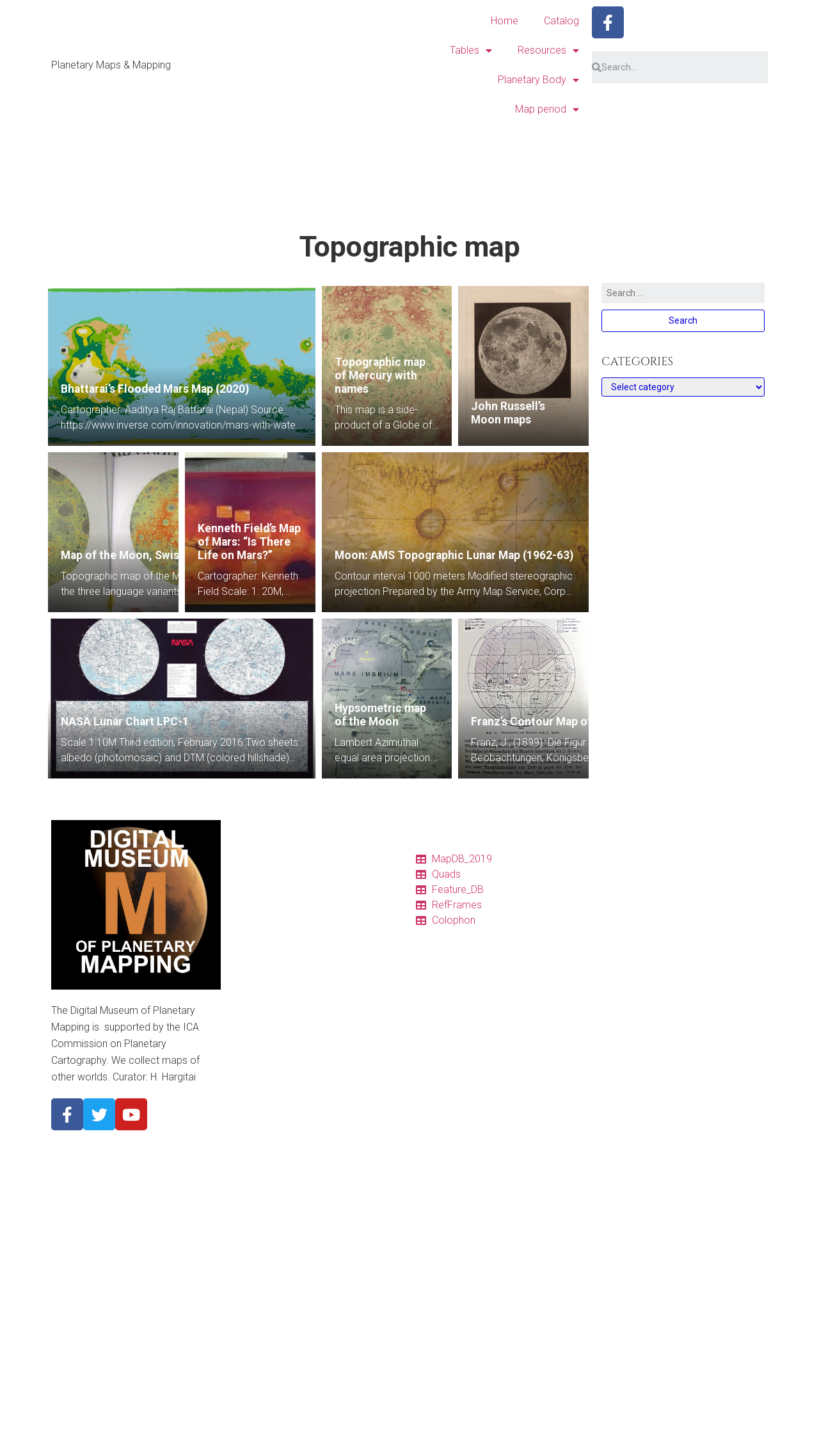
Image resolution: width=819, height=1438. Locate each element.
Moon (246, 1147)
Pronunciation (262, 1040)
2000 (244, 1316)
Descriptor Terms (269, 1055)
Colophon (254, 948)
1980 (244, 1347)
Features (251, 933)
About (246, 1086)
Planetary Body (538, 79)
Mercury (250, 1117)
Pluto (244, 1255)
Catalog (561, 21)
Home (504, 21)
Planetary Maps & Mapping (111, 65)
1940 (244, 1408)
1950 (244, 1393)
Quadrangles (259, 917)
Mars (244, 1178)
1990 (244, 1332)
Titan (244, 1240)
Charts (247, 902)
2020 (244, 1286)
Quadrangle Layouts (274, 994)
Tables (471, 50)
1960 (244, 1378)
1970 (244, 1362)
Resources (548, 50)
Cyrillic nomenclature (276, 1071)
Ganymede (255, 1224)
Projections (257, 1009)
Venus (246, 1132)
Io (237, 1194)
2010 (244, 1301)
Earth (244, 1163)
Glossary (252, 1025)
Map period (547, 109)
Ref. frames (257, 963)
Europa (248, 1209)
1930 (244, 1424)
